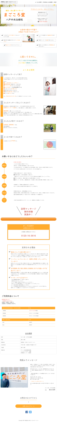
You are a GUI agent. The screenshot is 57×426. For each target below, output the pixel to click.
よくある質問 (38, 2)
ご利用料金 (45, 2)
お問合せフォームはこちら (28, 219)
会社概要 (50, 2)
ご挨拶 (54, 2)
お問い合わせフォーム (29, 406)
